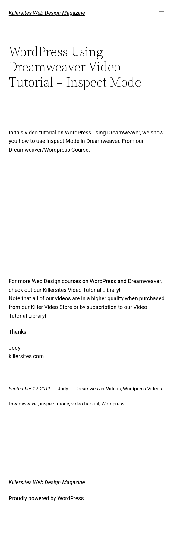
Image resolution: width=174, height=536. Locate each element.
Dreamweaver (144, 281)
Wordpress (113, 404)
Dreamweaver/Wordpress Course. (49, 150)
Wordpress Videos (142, 389)
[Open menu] (161, 13)
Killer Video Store (51, 307)
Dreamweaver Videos (98, 389)
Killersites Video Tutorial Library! (81, 290)
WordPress (103, 281)
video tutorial (85, 404)
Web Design (46, 281)
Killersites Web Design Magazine (47, 13)
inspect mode (54, 404)
